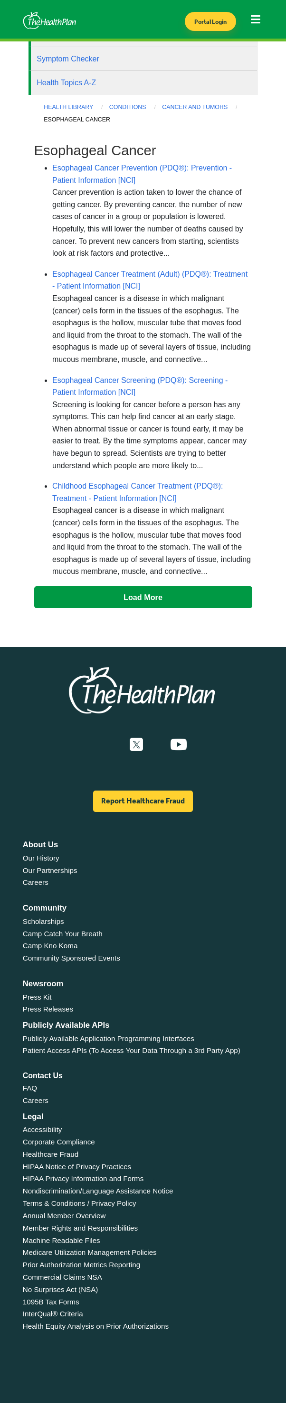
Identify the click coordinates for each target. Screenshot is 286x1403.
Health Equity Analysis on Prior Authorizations (96, 1326)
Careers (35, 882)
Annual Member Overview (64, 1216)
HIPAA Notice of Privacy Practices (77, 1166)
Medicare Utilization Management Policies (90, 1252)
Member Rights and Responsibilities (80, 1228)
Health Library (68, 107)
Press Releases (48, 1009)
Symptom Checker (68, 59)
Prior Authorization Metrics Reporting (81, 1265)
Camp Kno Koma (50, 946)
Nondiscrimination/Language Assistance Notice (98, 1191)
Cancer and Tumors (195, 107)
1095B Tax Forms (51, 1302)
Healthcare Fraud (50, 1154)
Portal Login (210, 21)
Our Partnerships (50, 870)
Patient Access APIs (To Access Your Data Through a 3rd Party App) (131, 1050)
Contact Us (43, 1076)
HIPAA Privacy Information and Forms (83, 1178)
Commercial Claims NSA (62, 1277)
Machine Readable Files (61, 1240)
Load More (143, 597)
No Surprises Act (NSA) (60, 1289)
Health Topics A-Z (66, 83)
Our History (41, 858)
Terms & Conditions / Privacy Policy (79, 1203)
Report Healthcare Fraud (143, 800)
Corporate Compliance (59, 1142)
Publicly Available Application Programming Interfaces (108, 1038)
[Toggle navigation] (258, 22)
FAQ (30, 1088)
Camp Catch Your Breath (63, 934)
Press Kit (37, 997)
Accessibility (42, 1129)
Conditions (127, 107)
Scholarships (43, 921)
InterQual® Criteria (53, 1314)
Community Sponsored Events (71, 958)
